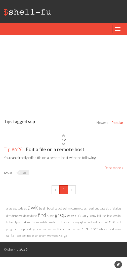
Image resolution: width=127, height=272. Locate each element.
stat (106, 229)
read (45, 229)
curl (91, 208)
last (109, 216)
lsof (11, 222)
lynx (18, 222)
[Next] (72, 189)
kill (99, 216)
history (83, 215)
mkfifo (53, 222)
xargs (63, 235)
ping (9, 229)
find (42, 215)
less (115, 216)
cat (57, 208)
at (25, 208)
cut (97, 208)
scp (24, 172)
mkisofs (64, 222)
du (32, 216)
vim (44, 235)
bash (42, 208)
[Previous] (56, 189)
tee (19, 235)
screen (77, 229)
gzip (73, 216)
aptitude (18, 208)
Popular (117, 123)
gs (68, 216)
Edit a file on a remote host (44, 149)
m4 (24, 222)
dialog (117, 208)
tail (8, 235)
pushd (27, 229)
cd (60, 208)
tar (13, 235)
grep (60, 214)
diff (8, 216)
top (29, 235)
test (24, 235)
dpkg (26, 216)
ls (7, 222)
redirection (55, 229)
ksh (104, 216)
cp (81, 208)
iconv (93, 216)
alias (9, 208)
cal (52, 208)
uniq (38, 235)
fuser (50, 216)
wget (55, 235)
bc (48, 208)
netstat (92, 222)
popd (16, 229)
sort (94, 228)
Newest (102, 123)
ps (21, 229)
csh (86, 208)
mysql (79, 222)
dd (107, 208)
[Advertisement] (65, 75)
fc (35, 216)
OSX (112, 222)
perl (118, 222)
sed (86, 228)
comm (75, 208)
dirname (17, 216)
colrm (67, 208)
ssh (101, 229)
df (111, 208)
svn (118, 229)
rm (65, 229)
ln (119, 216)
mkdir (44, 222)
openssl (103, 222)
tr (33, 235)
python (36, 229)
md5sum (33, 222)
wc (49, 235)
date (102, 208)
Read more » (114, 167)
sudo (112, 229)
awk (33, 207)
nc (85, 222)
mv (72, 222)
